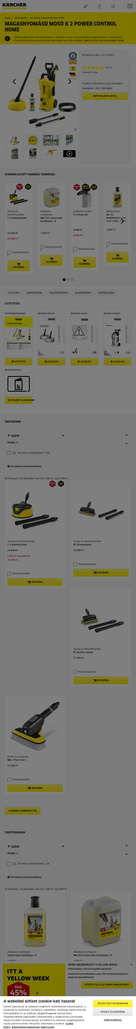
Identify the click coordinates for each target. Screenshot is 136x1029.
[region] (68, 1012)
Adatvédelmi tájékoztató (26, 1027)
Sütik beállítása (113, 1020)
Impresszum (47, 1027)
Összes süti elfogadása (113, 1003)
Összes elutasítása (113, 1012)
